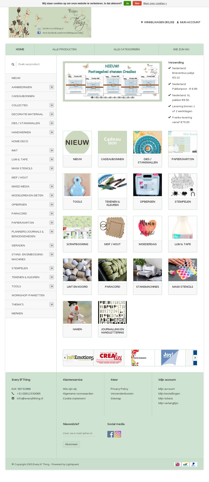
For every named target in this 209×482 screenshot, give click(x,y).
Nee (137, 3)
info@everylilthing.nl (30, 398)
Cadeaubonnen (23, 96)
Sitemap (116, 398)
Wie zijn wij (181, 49)
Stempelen (20, 268)
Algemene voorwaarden (78, 393)
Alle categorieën (127, 49)
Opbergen (19, 204)
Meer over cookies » (155, 3)
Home (20, 49)
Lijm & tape (20, 159)
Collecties (20, 105)
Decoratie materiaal (27, 114)
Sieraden (18, 245)
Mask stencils (22, 168)
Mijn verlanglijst (168, 403)
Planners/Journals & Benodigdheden (28, 234)
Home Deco (20, 141)
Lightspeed (72, 464)
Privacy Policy (119, 389)
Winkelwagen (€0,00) (158, 22)
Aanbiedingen (22, 87)
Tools (16, 286)
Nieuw (16, 78)
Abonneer (71, 444)
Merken (17, 313)
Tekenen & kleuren (25, 277)
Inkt (15, 150)
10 (133, 97)
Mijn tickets (165, 398)
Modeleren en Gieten (27, 195)
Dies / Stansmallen (26, 123)
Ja (127, 3)
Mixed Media (20, 186)
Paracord (19, 213)
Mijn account (188, 22)
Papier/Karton (23, 222)
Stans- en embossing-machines (28, 257)
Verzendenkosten (122, 393)
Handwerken (21, 132)
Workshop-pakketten (28, 295)
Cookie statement (74, 398)
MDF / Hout (20, 177)
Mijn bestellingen (169, 393)
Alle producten (64, 49)
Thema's (18, 304)
